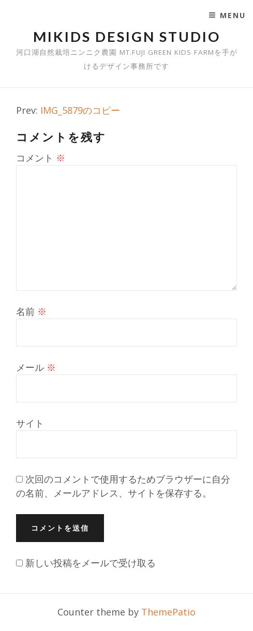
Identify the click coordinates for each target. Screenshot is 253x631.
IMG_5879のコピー (80, 110)
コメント (40, 158)
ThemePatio (168, 612)
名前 (31, 311)
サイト (30, 423)
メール (36, 367)
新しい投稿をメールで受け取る (90, 563)
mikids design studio (126, 36)
